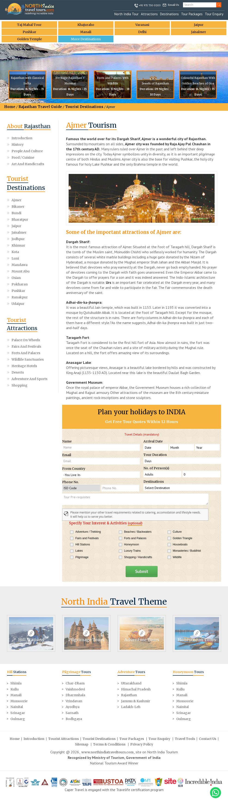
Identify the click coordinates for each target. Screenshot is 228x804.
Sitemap (81, 744)
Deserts (18, 372)
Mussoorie (18, 701)
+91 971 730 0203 (150, 5)
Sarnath (72, 713)
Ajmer (16, 200)
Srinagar (17, 713)
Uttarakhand (131, 683)
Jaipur (199, 25)
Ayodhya (72, 707)
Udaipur (18, 304)
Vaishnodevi (75, 689)
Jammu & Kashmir (135, 701)
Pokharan (20, 284)
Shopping (19, 385)
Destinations (169, 14)
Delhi (142, 32)
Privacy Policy (141, 744)
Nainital (16, 707)
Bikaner (18, 206)
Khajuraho (85, 25)
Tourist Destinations (84, 107)
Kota (15, 252)
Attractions (149, 14)
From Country (73, 469)
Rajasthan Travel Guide (40, 107)
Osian (16, 278)
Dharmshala (75, 695)
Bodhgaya (74, 719)
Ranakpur (20, 297)
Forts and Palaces (26, 353)
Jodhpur (18, 239)
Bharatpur (20, 219)
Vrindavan (74, 701)
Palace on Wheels (26, 340)
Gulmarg (17, 719)
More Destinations (86, 39)
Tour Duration (155, 455)
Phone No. (70, 482)
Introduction (22, 138)
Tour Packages (192, 14)
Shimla (15, 683)
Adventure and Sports (29, 379)
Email (66, 455)
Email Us (173, 4)
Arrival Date (153, 441)
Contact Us (207, 739)
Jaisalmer (198, 32)
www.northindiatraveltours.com (107, 752)
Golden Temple (29, 39)
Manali (85, 32)
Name (67, 441)
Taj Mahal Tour (29, 25)
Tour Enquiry (214, 14)
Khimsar (18, 245)
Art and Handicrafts (28, 164)
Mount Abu (21, 271)
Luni (15, 258)
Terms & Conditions (109, 744)
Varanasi (142, 25)
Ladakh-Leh (130, 707)
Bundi (16, 213)
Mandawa (19, 265)
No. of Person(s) (156, 468)
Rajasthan (129, 695)
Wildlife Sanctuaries (28, 359)
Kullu (14, 689)
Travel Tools (185, 739)
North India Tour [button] (126, 14)
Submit (141, 571)
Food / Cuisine (23, 157)
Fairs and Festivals (26, 346)
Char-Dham (75, 683)
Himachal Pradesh (136, 689)
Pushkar (29, 32)
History (18, 144)
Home (9, 107)
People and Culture (27, 151)
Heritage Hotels (24, 366)
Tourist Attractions (63, 739)
